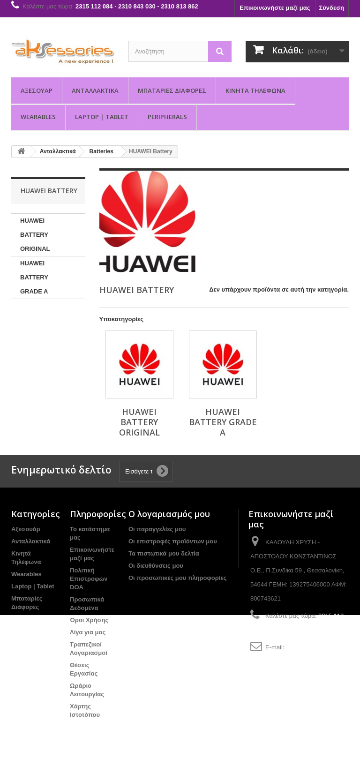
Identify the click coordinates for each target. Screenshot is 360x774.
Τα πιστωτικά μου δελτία (163, 553)
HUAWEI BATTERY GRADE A (34, 277)
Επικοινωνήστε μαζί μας (275, 7)
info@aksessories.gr (313, 647)
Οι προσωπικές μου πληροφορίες (177, 577)
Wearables (38, 117)
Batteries (101, 151)
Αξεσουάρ (36, 90)
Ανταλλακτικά (95, 90)
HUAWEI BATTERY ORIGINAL (35, 234)
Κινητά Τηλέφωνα (255, 90)
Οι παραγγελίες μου (157, 529)
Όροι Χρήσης (89, 620)
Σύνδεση (332, 7)
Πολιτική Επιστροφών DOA (88, 579)
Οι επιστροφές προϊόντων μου (172, 541)
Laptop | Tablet (101, 117)
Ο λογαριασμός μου (169, 513)
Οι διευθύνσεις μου (155, 565)
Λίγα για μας (87, 632)
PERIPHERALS (167, 117)
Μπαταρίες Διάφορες (172, 90)
